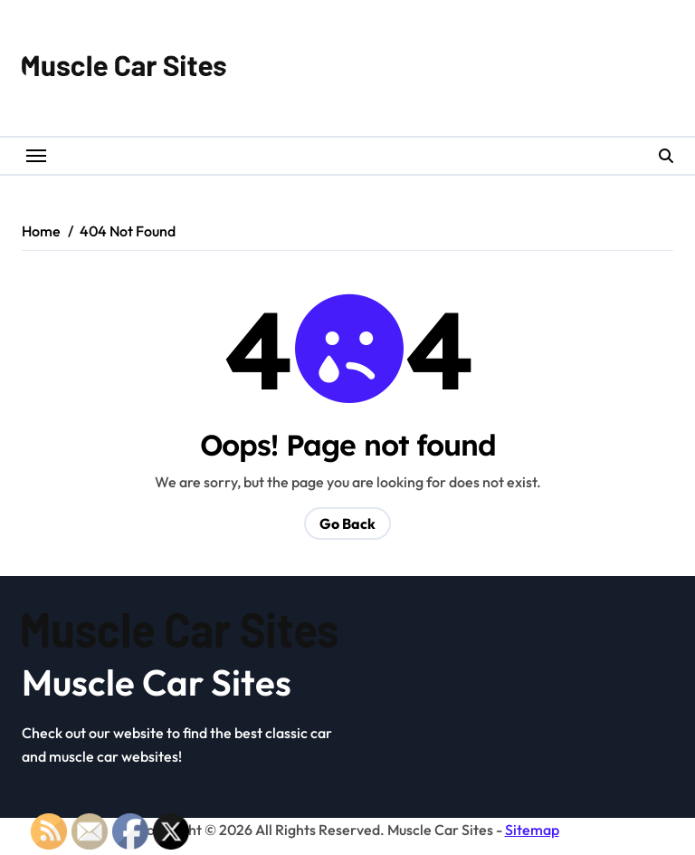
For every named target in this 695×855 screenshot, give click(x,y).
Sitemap (532, 830)
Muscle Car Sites (156, 682)
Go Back (347, 523)
